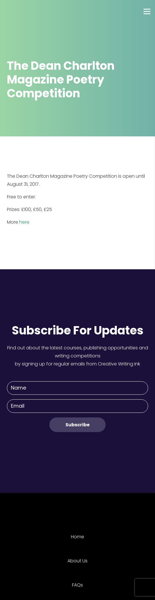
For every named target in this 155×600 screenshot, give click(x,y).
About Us (77, 561)
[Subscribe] (77, 424)
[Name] (77, 388)
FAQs (77, 585)
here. (24, 222)
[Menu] (147, 11)
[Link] (25, 11)
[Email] (77, 406)
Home (77, 536)
